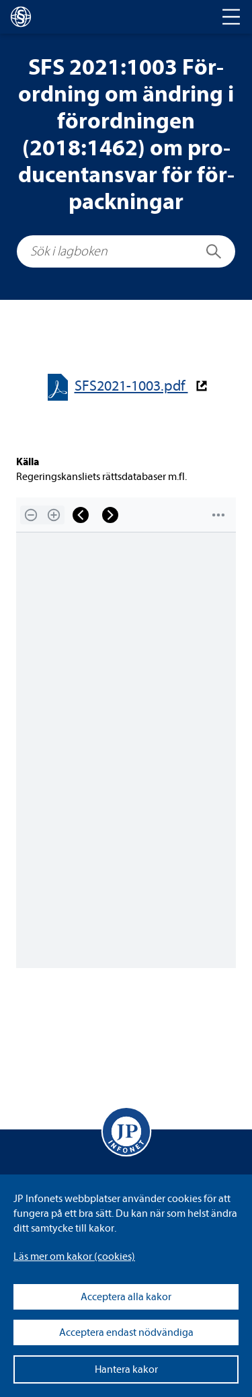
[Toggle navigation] (231, 17)
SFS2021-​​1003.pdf (131, 386)
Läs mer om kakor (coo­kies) (74, 1256)
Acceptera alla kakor (126, 1297)
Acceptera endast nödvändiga (126, 1332)
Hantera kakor (126, 1369)
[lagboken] (21, 17)
